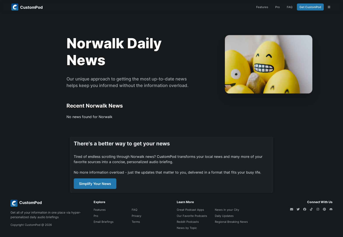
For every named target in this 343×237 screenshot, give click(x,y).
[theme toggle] (329, 6)
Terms (136, 221)
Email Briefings (104, 221)
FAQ (289, 7)
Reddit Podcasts (188, 221)
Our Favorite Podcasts (192, 216)
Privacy (136, 216)
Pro (277, 7)
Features (262, 7)
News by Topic (187, 228)
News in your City (227, 209)
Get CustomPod (310, 7)
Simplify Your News (95, 183)
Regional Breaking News (231, 221)
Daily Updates (224, 216)
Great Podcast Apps (190, 209)
